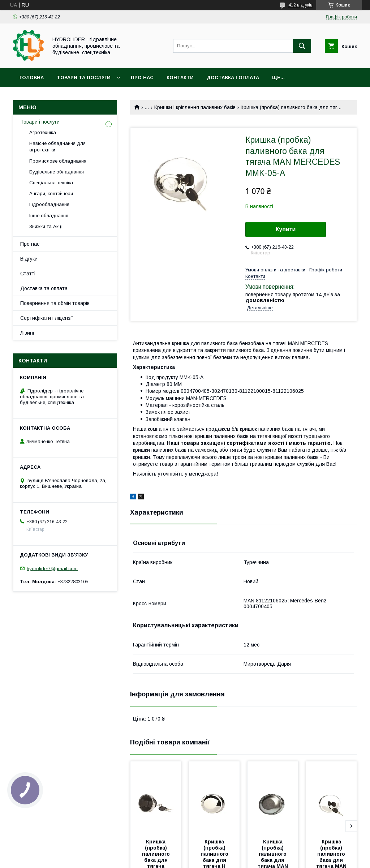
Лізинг (27, 333)
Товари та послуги (84, 77)
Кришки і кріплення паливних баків (195, 107)
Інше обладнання (48, 215)
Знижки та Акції (46, 226)
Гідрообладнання (49, 204)
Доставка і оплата (233, 77)
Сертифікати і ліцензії (46, 318)
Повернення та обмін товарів (55, 303)
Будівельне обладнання (56, 172)
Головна (32, 77)
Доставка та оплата (44, 288)
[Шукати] (302, 46)
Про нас (142, 77)
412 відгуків (300, 5)
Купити (286, 229)
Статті (27, 273)
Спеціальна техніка (51, 182)
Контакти (180, 77)
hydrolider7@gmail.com (52, 568)
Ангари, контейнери (51, 193)
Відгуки (29, 259)
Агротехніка (42, 132)
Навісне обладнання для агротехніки (57, 146)
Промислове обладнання (57, 161)
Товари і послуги (40, 122)
